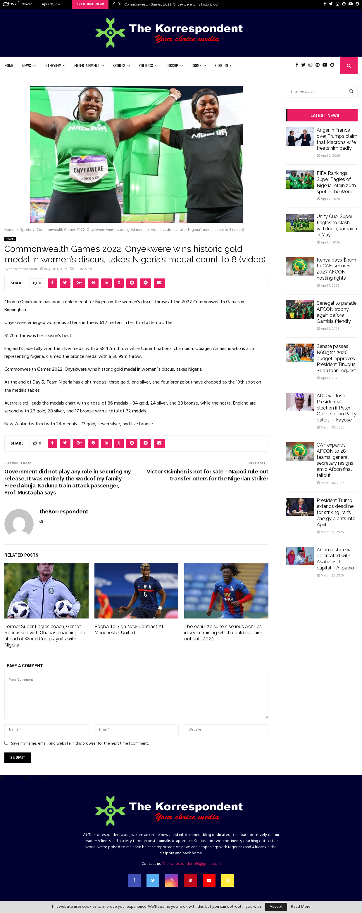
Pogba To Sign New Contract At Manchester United (128, 629)
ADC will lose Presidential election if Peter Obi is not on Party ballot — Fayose (336, 408)
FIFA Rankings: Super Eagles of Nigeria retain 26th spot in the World (336, 182)
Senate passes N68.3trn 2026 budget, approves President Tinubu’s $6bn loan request (336, 358)
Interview (52, 65)
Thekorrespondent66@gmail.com (191, 863)
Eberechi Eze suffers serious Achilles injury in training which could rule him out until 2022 (223, 633)
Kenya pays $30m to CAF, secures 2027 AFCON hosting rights (336, 269)
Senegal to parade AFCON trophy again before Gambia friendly (336, 312)
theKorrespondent (23, 269)
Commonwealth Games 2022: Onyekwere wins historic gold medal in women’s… (188, 4)
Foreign (221, 65)
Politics (146, 65)
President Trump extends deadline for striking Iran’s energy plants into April (336, 512)
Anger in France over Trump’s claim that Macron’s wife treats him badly (337, 139)
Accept (276, 906)
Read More (301, 907)
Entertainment (86, 65)
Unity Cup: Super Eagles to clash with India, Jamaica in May (337, 225)
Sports (119, 65)
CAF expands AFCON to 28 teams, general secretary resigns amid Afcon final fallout (335, 460)
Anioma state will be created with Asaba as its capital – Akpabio (335, 559)
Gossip (172, 65)
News (26, 65)
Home (8, 65)
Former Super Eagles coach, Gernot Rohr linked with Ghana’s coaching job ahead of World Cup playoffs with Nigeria (44, 635)
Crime (196, 65)
